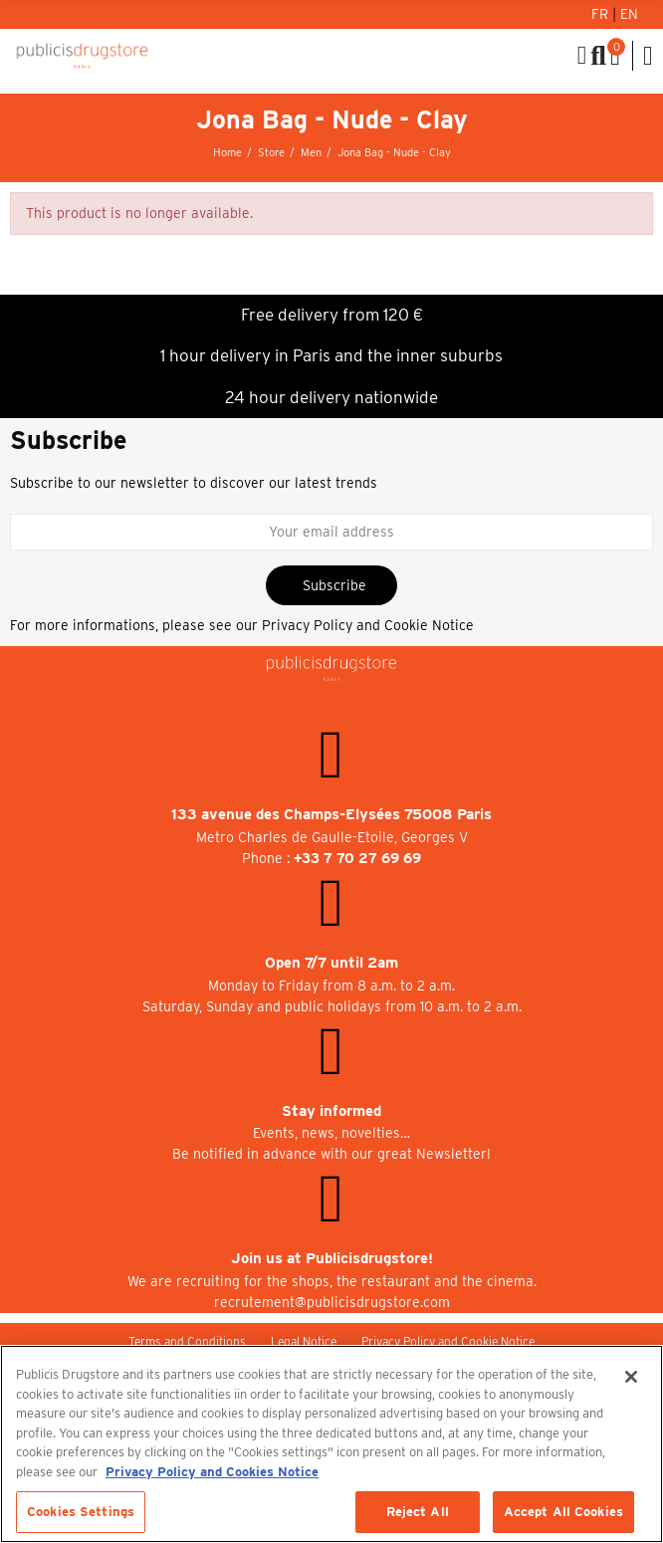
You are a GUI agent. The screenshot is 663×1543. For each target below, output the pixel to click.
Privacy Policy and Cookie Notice (368, 625)
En (629, 14)
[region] (331, 1444)
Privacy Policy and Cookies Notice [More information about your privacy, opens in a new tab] (212, 1471)
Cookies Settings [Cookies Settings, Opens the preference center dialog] (80, 1511)
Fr (601, 14)
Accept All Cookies (563, 1511)
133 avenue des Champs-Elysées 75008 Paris (331, 814)
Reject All (417, 1511)
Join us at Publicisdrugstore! (332, 1258)
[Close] (631, 1377)
